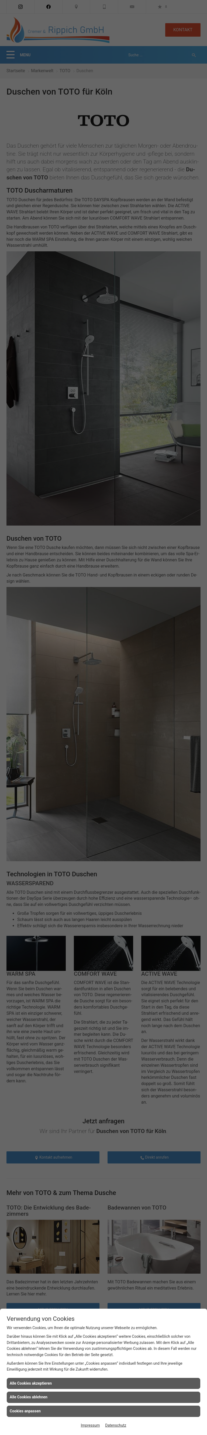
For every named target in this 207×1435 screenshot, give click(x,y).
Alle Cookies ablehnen (28, 1397)
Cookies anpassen (25, 1411)
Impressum (90, 1425)
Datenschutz (115, 1425)
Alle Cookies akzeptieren (31, 1383)
